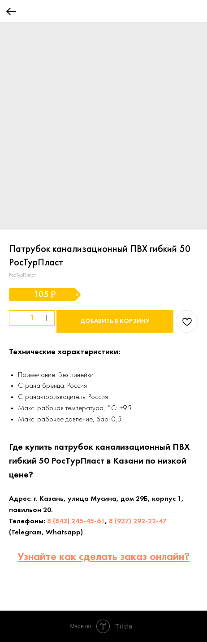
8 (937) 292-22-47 (138, 521)
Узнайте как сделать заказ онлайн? (103, 557)
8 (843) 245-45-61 (76, 521)
